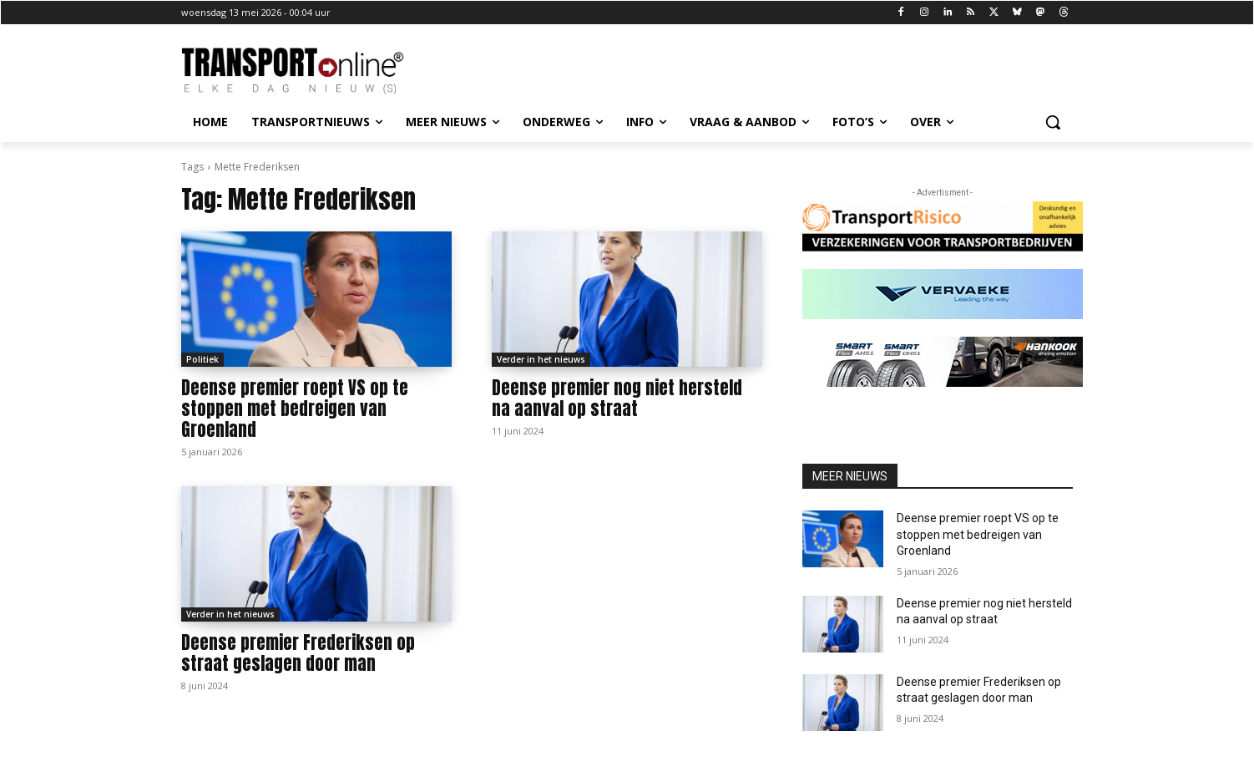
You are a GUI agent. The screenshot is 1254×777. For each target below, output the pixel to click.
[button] (1053, 122)
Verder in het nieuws (541, 359)
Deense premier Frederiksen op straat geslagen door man (298, 653)
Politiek (202, 359)
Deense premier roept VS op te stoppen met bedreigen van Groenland (294, 408)
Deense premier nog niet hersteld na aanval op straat (617, 398)
